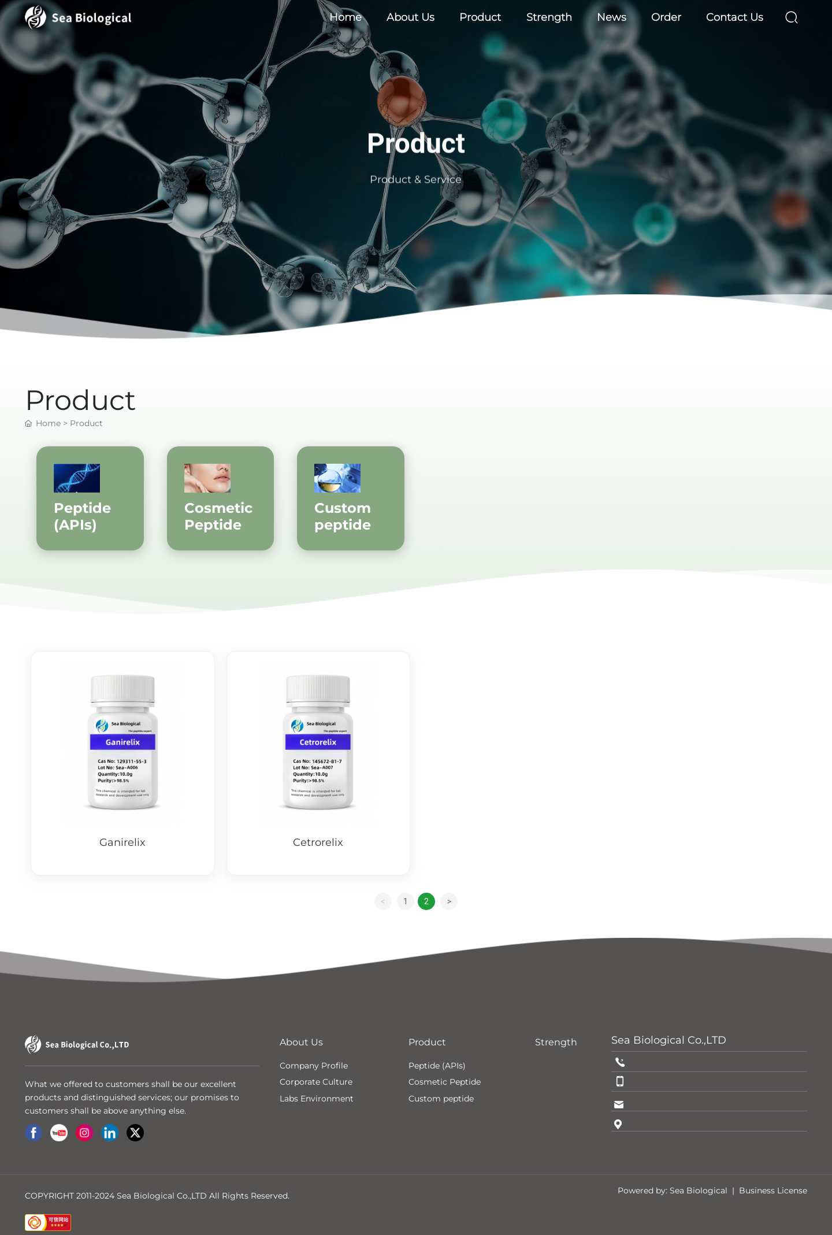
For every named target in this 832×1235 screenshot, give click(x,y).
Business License (773, 1190)
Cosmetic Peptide (218, 516)
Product (416, 161)
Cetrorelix (318, 842)
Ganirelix (122, 842)
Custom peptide (342, 516)
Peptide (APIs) (82, 516)
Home (48, 423)
